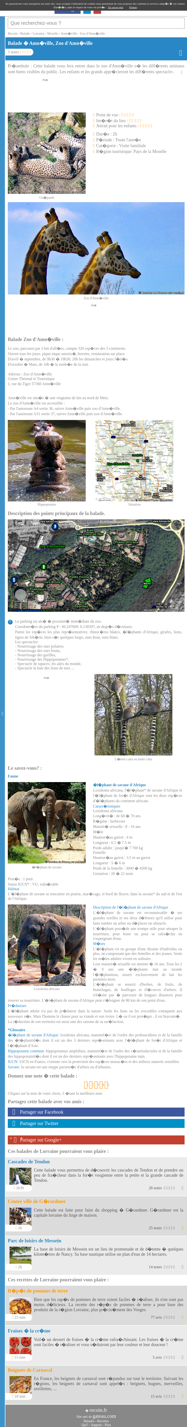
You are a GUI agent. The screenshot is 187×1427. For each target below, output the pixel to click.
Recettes (103, 1418)
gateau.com (104, 1414)
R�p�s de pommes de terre (38, 1288)
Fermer (133, 7)
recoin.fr (98, 1408)
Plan (108, 1422)
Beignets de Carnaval (30, 1367)
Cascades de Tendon (29, 1159)
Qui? (85, 1422)
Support (96, 1422)
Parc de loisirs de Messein (34, 1238)
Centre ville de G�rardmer (37, 1199)
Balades (89, 1418)
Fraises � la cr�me (29, 1328)
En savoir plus (115, 7)
